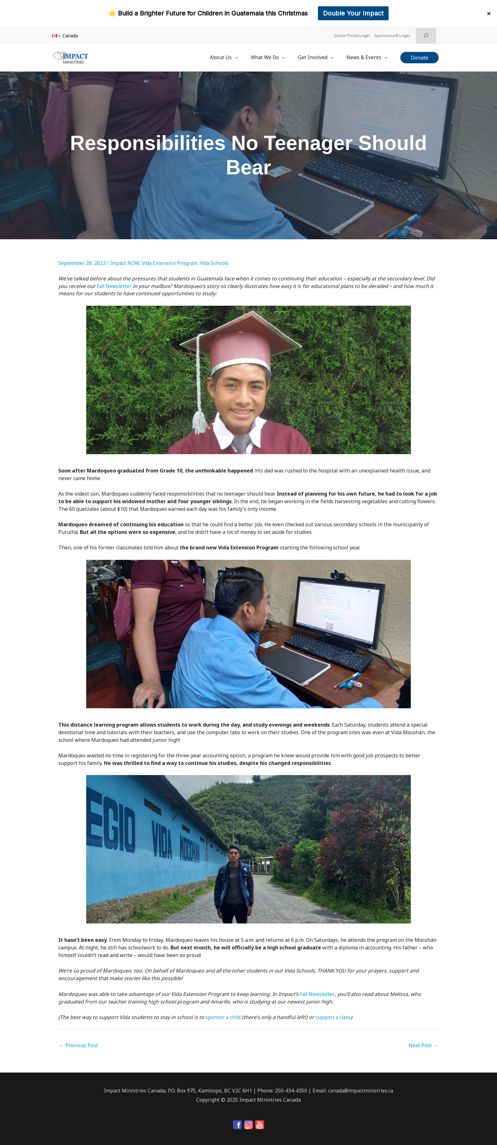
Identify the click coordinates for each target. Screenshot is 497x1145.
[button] (419, 55)
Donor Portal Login (352, 34)
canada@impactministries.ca (361, 1087)
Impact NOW (125, 259)
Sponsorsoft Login (393, 34)
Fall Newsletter (115, 282)
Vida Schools (217, 259)
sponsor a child (223, 1013)
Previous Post (78, 1042)
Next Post (423, 1042)
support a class (334, 1013)
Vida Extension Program (171, 259)
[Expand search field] (426, 34)
